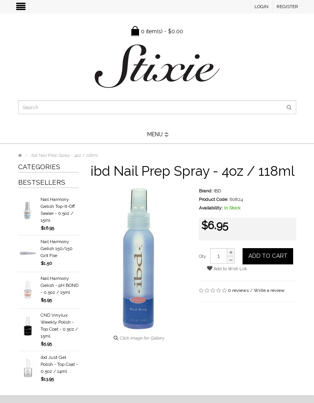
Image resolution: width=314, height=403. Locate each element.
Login (261, 6)
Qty (202, 256)
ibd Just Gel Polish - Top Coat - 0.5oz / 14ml (59, 364)
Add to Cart (267, 255)
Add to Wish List (227, 268)
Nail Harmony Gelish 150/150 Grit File (57, 248)
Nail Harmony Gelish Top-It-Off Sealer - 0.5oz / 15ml (58, 210)
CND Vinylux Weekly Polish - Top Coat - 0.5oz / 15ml (59, 325)
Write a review (269, 290)
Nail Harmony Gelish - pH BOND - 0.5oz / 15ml (59, 285)
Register (287, 6)
